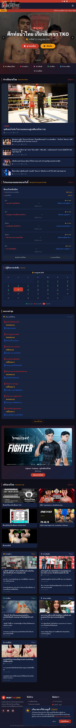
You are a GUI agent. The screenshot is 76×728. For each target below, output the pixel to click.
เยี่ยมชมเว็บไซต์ (38, 475)
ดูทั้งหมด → (71, 79)
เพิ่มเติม (48, 46)
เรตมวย (30, 710)
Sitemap (63, 725)
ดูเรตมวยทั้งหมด (55, 257)
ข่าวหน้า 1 (24, 66)
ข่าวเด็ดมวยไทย (9, 66)
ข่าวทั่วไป (38, 71)
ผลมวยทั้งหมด (38, 421)
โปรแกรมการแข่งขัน (33, 704)
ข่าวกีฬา (51, 66)
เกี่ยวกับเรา (31, 715)
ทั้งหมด (33, 554)
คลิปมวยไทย (31, 712)
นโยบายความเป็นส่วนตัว (34, 718)
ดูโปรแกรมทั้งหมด (21, 257)
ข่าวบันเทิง (38, 66)
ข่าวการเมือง (65, 66)
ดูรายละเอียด (30, 46)
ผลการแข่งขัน (31, 707)
